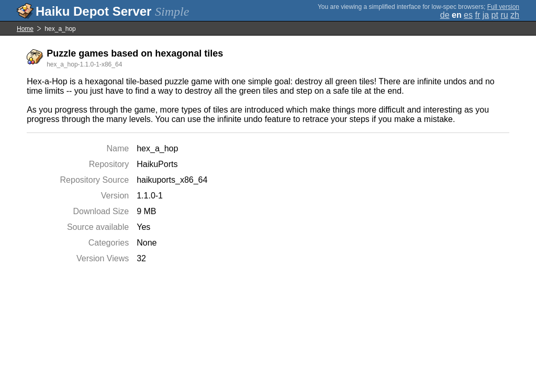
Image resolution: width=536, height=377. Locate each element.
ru (504, 14)
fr (477, 14)
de (445, 14)
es (468, 14)
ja (486, 14)
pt (495, 14)
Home (25, 28)
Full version (503, 6)
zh (514, 14)
